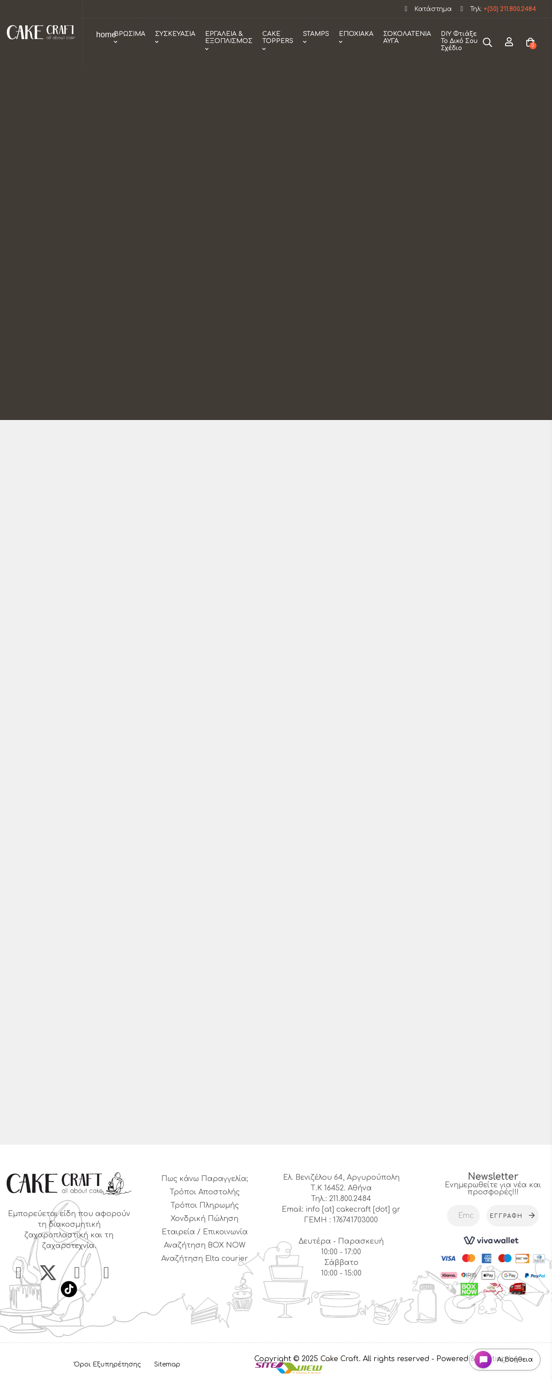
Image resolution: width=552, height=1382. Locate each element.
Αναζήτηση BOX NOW (204, 1245)
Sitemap (167, 1365)
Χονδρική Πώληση (204, 1219)
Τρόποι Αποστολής (205, 1192)
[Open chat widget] (501, 1357)
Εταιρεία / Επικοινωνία (205, 1232)
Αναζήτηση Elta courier (204, 1259)
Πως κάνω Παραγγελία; (204, 1179)
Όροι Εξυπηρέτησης (107, 1365)
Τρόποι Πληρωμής (205, 1205)
